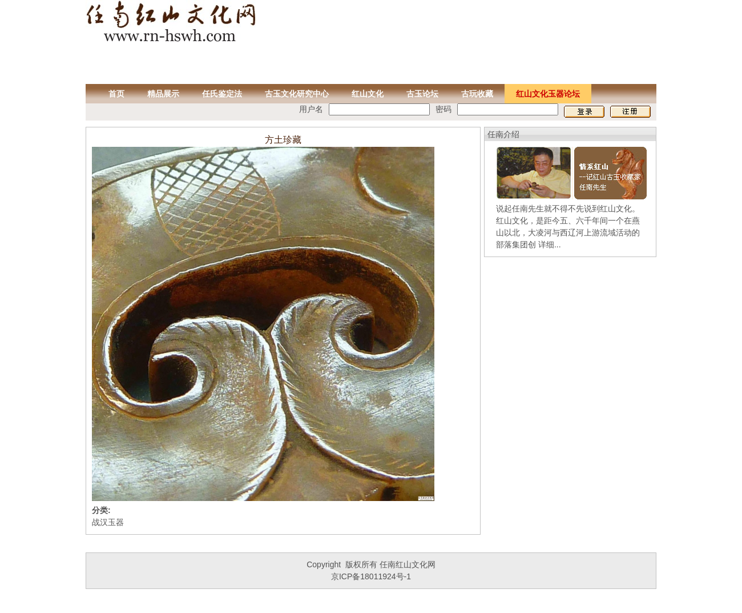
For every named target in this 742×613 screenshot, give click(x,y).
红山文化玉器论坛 (548, 93)
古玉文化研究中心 (297, 93)
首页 (116, 93)
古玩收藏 (477, 93)
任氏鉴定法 (222, 93)
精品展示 (163, 93)
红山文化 (368, 93)
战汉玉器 (108, 522)
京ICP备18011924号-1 (371, 576)
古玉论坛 (422, 93)
